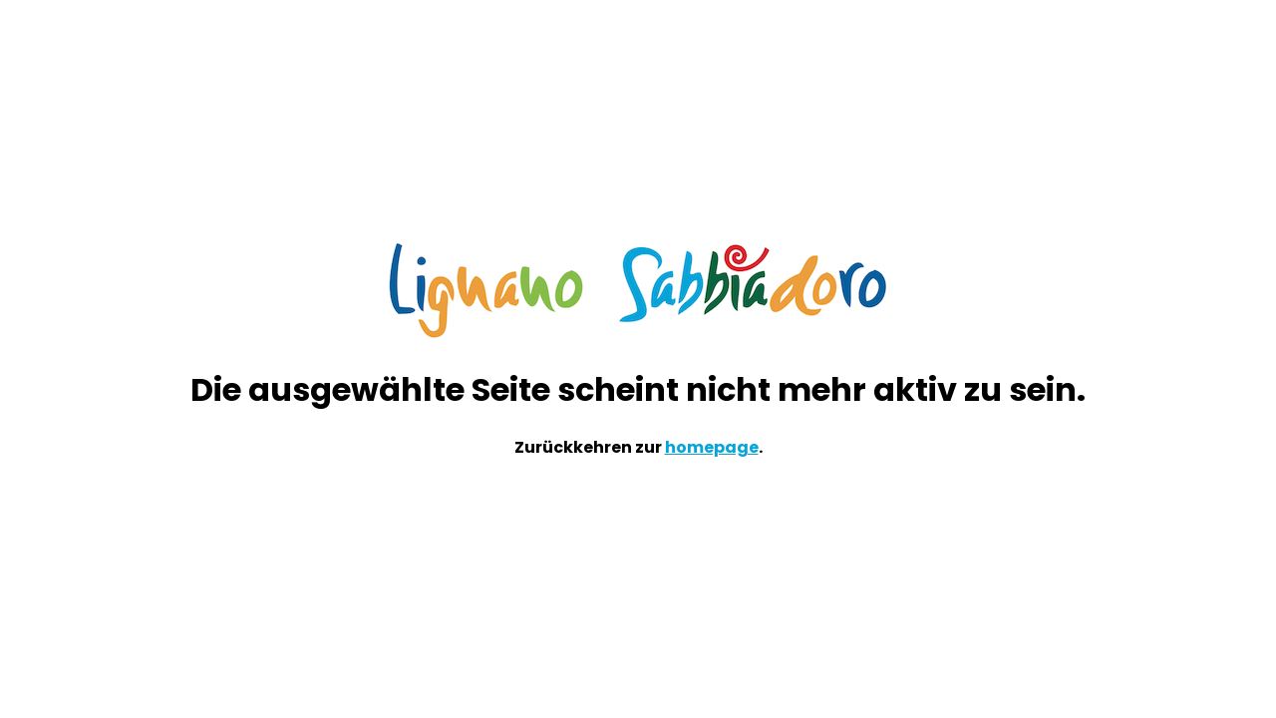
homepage (712, 447)
